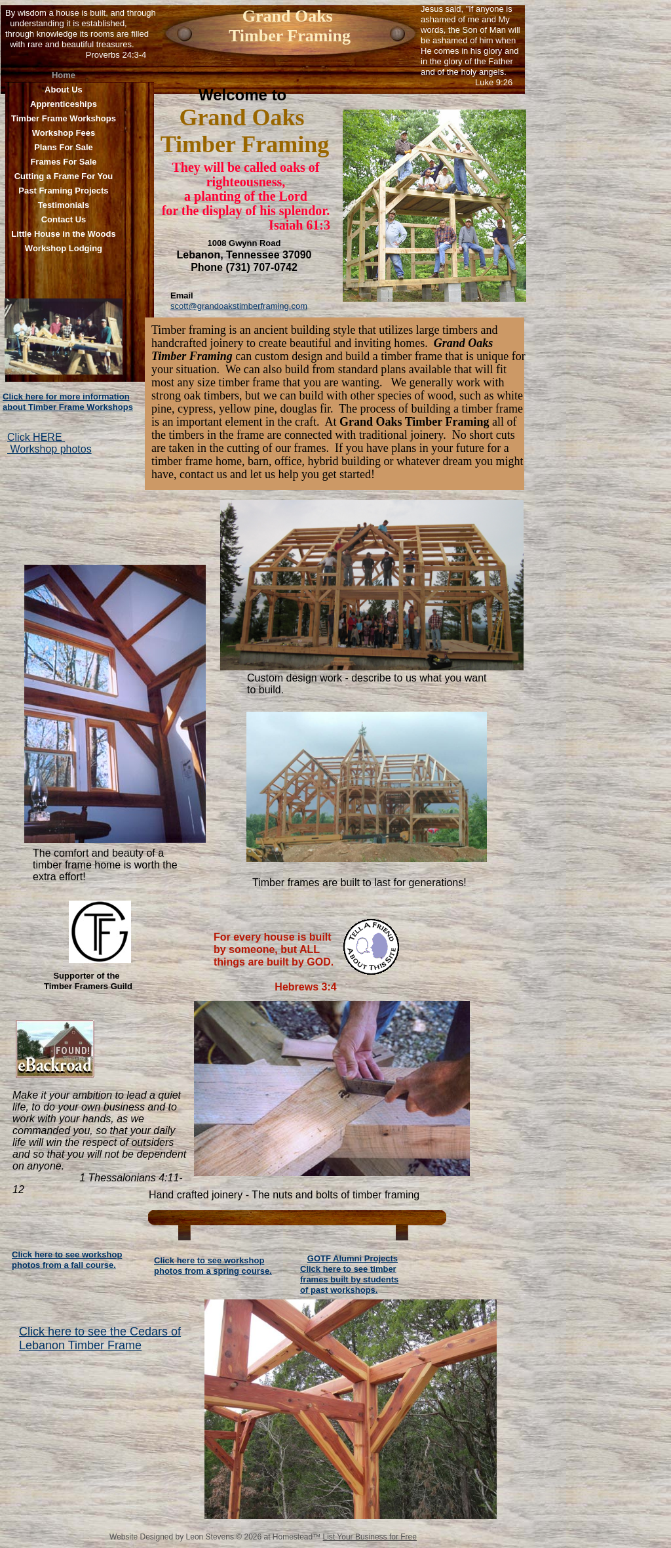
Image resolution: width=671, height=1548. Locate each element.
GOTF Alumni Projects (352, 1258)
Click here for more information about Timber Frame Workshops (68, 402)
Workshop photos (49, 449)
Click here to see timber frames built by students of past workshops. (349, 1279)
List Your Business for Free (370, 1536)
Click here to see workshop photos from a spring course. (213, 1265)
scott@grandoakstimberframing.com (238, 306)
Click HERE (36, 437)
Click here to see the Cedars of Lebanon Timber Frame (100, 1338)
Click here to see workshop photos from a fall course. (67, 1260)
